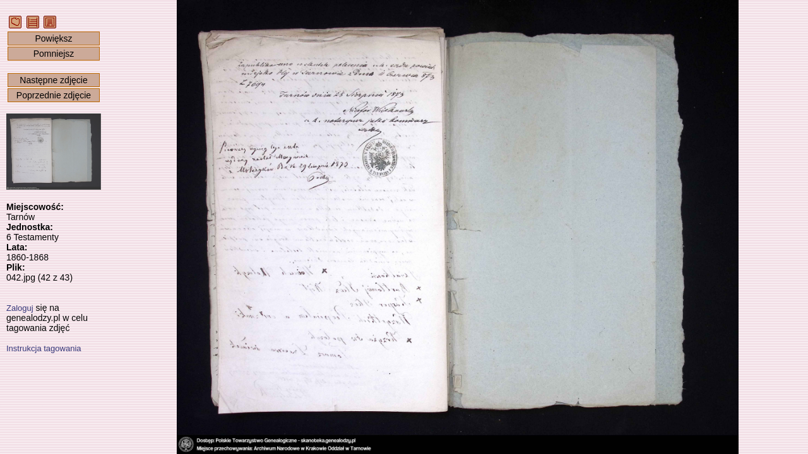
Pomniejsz (53, 54)
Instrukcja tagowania (43, 348)
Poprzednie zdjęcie (53, 95)
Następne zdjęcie (53, 80)
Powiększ (53, 38)
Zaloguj (19, 308)
